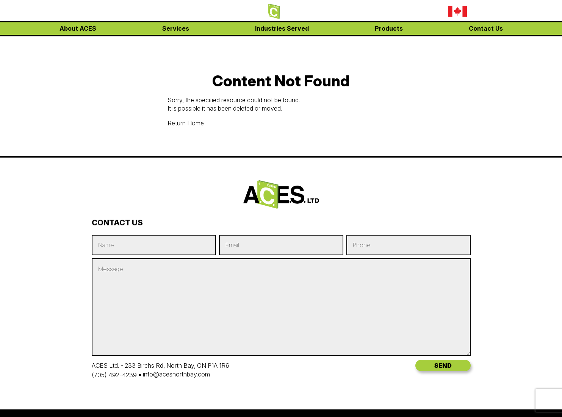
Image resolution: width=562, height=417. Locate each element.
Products (389, 41)
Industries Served (282, 41)
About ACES (77, 41)
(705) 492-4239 (114, 375)
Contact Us (486, 41)
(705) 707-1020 (386, 11)
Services (175, 41)
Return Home (186, 123)
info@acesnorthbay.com (398, 22)
